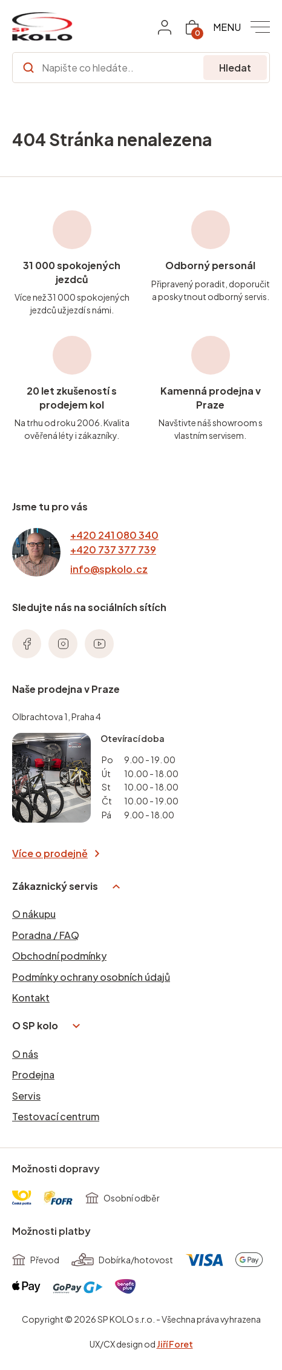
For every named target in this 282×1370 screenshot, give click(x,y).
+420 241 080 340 (114, 535)
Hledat (235, 67)
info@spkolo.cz (109, 569)
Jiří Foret (175, 1343)
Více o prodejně (55, 853)
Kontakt (31, 997)
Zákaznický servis (66, 886)
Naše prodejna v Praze (66, 689)
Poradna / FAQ (45, 935)
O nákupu (34, 913)
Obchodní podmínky (59, 955)
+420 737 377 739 (113, 549)
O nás (25, 1054)
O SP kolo (46, 1025)
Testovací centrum (55, 1116)
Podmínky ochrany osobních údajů (91, 977)
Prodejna (33, 1074)
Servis (26, 1095)
